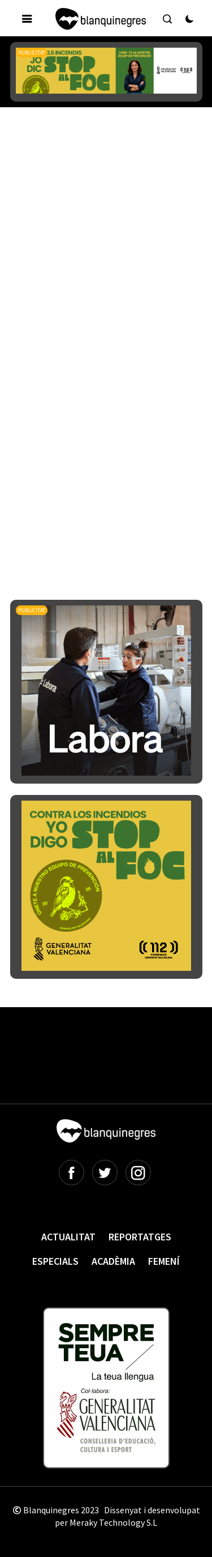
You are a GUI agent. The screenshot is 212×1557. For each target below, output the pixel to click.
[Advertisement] (106, 242)
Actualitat (68, 1236)
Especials (55, 1261)
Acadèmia (113, 1261)
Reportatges (140, 1236)
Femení (164, 1261)
